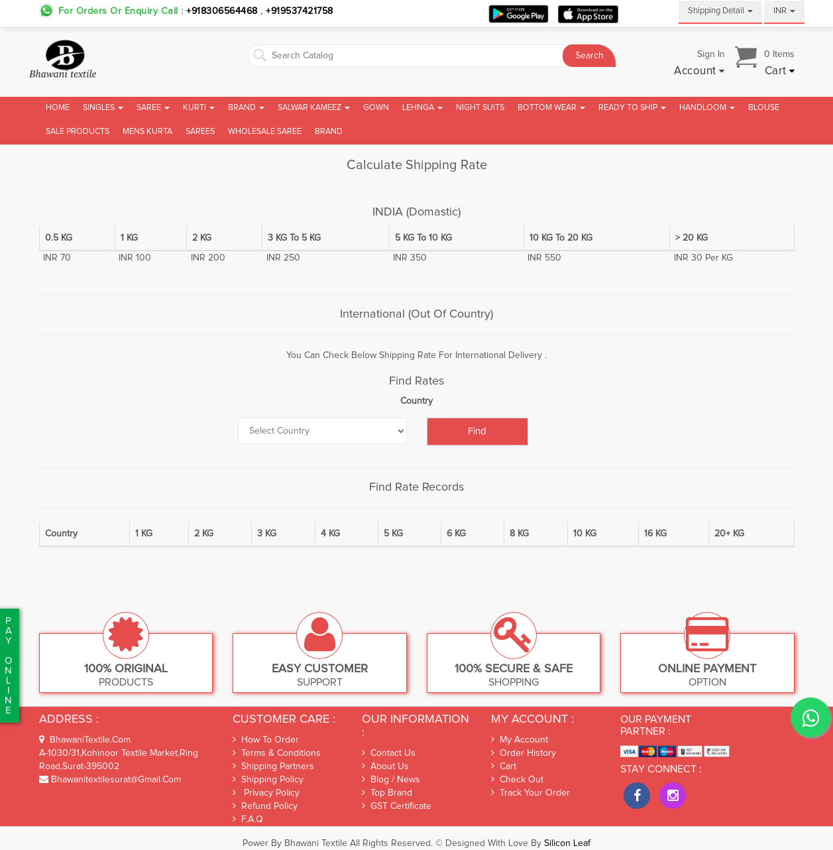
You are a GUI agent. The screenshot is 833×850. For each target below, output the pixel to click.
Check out (517, 779)
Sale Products (77, 131)
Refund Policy (265, 806)
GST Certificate (396, 806)
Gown (376, 107)
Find (477, 431)
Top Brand (387, 793)
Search (589, 55)
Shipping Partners (273, 766)
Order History (523, 753)
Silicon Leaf (567, 843)
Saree (153, 107)
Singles (103, 107)
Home (58, 107)
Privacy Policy (266, 793)
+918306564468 (222, 11)
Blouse (763, 107)
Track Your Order (530, 793)
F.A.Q (248, 819)
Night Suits (480, 107)
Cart (503, 766)
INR (784, 11)
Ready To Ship (632, 107)
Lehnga (422, 107)
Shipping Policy (268, 779)
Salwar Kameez (314, 107)
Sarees (200, 131)
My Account (519, 740)
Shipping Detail (720, 11)
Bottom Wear (551, 107)
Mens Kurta (147, 131)
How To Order (266, 740)
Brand (246, 107)
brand (329, 131)
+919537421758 (298, 11)
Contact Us (389, 753)
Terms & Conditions (277, 753)
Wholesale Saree (265, 131)
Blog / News (391, 779)
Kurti (199, 107)
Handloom (707, 107)
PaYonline (8, 665)
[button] (699, 71)
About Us (385, 766)
